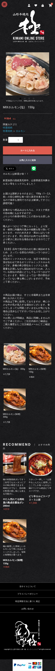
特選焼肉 (7, 127)
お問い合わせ (27, 609)
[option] (27, 73)
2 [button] (25, 99)
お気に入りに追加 (27, 160)
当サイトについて (27, 586)
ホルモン (20, 131)
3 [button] (29, 99)
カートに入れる (27, 150)
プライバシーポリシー (27, 594)
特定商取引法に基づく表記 (27, 601)
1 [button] (21, 99)
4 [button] (34, 99)
